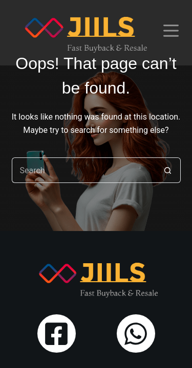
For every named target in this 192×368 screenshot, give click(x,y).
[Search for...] (83, 170)
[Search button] (168, 170)
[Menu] (171, 30)
